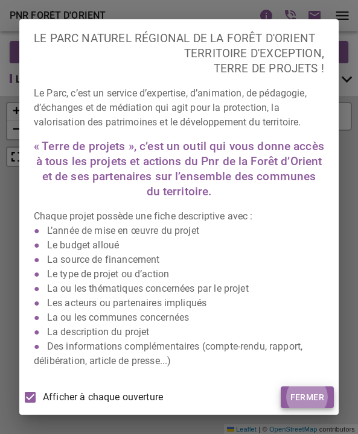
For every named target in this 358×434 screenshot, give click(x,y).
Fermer (307, 397)
